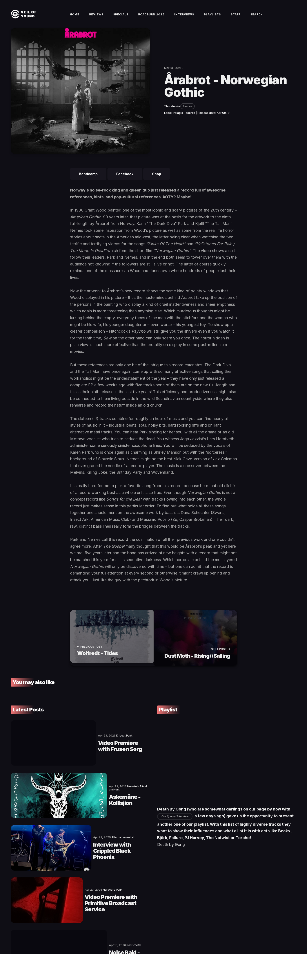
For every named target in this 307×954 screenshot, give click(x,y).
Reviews (96, 18)
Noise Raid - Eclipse (81, 886)
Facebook (124, 181)
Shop (156, 181)
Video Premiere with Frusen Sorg (100, 742)
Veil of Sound (31, 935)
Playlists (212, 18)
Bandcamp (88, 181)
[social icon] (271, 935)
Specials (120, 18)
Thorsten (170, 113)
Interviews (184, 18)
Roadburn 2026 (151, 18)
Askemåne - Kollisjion (84, 778)
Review (188, 113)
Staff (235, 18)
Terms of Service (66, 935)
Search (256, 18)
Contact (47, 935)
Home (74, 18)
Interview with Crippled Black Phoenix (95, 814)
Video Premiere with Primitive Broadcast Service (95, 850)
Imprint (86, 935)
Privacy (98, 935)
